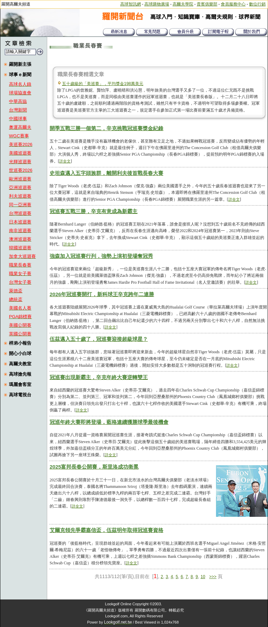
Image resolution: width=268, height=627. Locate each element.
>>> (212, 576)
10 (202, 576)
